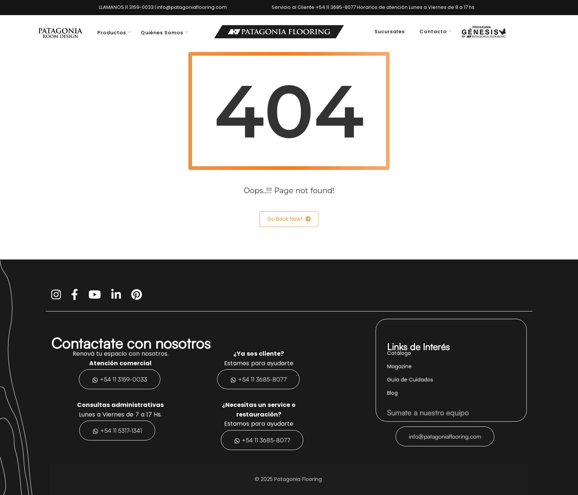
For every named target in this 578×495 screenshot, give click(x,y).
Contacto (433, 31)
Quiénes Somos (162, 32)
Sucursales (390, 31)
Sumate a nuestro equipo (428, 416)
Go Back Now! (289, 219)
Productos (111, 32)
